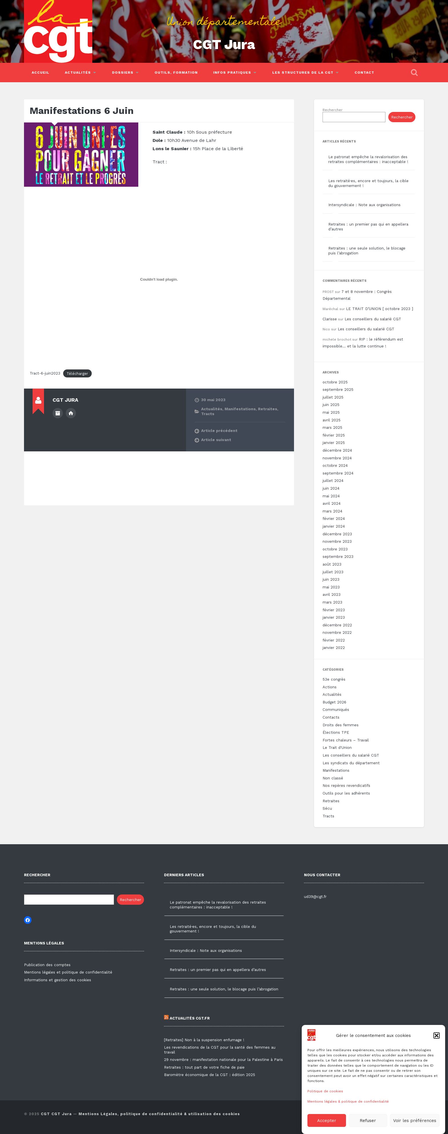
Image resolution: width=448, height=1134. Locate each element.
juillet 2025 (333, 397)
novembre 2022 (337, 632)
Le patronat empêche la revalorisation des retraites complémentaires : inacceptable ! (368, 159)
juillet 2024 (333, 480)
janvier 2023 (334, 617)
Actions (330, 687)
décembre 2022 (337, 625)
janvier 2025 (334, 443)
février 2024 (334, 518)
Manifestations (240, 409)
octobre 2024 (335, 465)
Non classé (333, 778)
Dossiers (122, 73)
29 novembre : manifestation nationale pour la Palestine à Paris (223, 1059)
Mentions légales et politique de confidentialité (68, 972)
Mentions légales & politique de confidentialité (348, 1115)
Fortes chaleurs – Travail (346, 740)
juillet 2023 (333, 572)
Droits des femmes (341, 725)
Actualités (78, 73)
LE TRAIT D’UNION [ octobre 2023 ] (379, 309)
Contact (364, 73)
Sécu (327, 808)
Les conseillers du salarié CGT (373, 319)
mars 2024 (332, 511)
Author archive (58, 413)
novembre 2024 (337, 458)
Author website (71, 413)
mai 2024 (331, 496)
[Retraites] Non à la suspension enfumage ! (204, 1040)
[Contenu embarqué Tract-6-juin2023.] (159, 279)
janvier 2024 (334, 526)
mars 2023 (332, 602)
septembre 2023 (338, 556)
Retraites (267, 409)
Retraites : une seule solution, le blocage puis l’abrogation (224, 989)
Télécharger (77, 373)
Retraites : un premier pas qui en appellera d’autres (218, 970)
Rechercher (333, 110)
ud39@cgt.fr (315, 896)
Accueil (40, 73)
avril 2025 (332, 420)
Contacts (331, 717)
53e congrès (334, 679)
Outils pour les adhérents (346, 793)
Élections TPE (336, 732)
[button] (436, 1049)
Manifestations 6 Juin (82, 110)
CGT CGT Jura (56, 1114)
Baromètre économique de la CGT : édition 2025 (209, 1075)
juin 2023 (331, 579)
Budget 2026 (334, 702)
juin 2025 (331, 405)
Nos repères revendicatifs (346, 785)
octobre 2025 (335, 382)
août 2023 (332, 564)
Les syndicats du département (351, 763)
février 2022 (334, 640)
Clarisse (330, 319)
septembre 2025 (338, 389)
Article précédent (219, 430)
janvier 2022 (334, 648)
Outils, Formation (176, 73)
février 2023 (334, 610)
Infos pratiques (232, 73)
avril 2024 (332, 503)
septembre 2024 (338, 473)
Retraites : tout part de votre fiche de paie (204, 1067)
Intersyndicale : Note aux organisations (364, 205)
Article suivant (216, 439)
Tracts (207, 413)
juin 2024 (331, 488)
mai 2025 (331, 412)
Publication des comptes (47, 965)
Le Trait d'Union (337, 747)
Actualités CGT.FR (187, 1018)
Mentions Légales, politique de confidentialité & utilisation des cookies (159, 1114)
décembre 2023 (337, 534)
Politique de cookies (325, 1105)
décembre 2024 (337, 450)
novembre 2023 (337, 541)
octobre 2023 (335, 549)
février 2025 (334, 435)
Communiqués (336, 709)
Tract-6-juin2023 (45, 373)
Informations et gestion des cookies (57, 980)
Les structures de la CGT (302, 73)
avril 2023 (332, 594)
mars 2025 (332, 427)
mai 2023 (331, 587)
